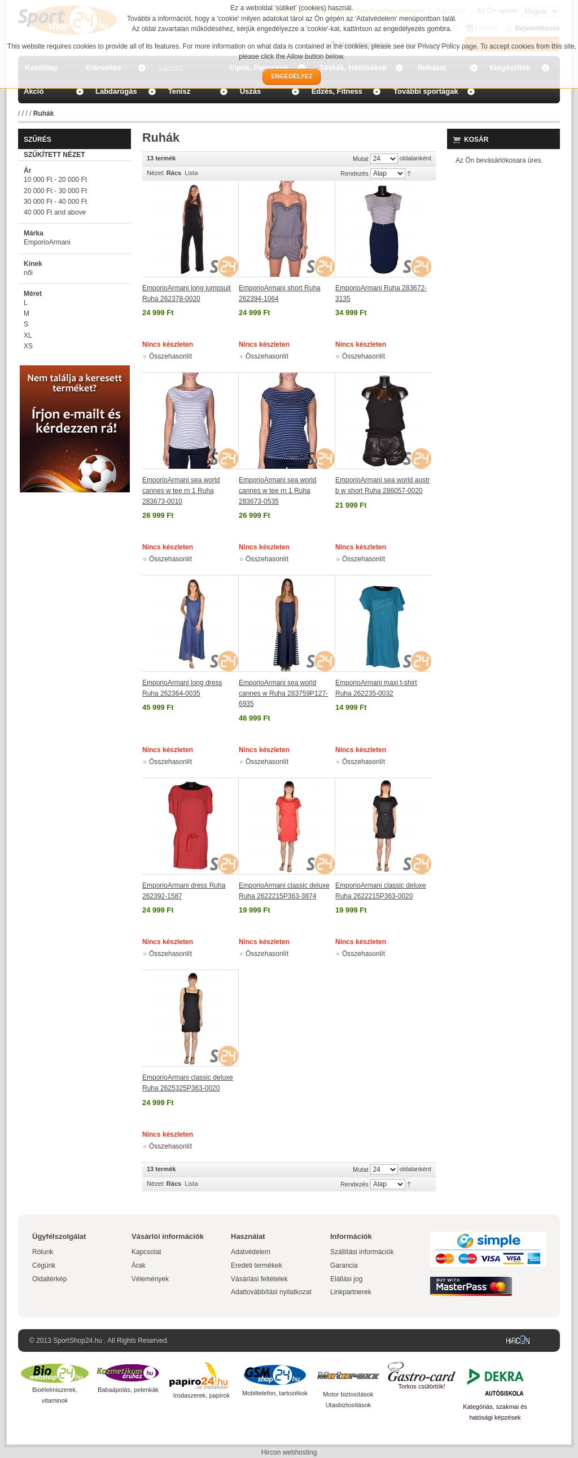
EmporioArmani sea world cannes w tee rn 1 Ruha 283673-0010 (181, 490)
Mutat (361, 158)
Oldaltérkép (49, 1279)
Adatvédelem (250, 1252)
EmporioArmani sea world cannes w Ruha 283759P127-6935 (283, 693)
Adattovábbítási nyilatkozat (271, 1292)
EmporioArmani (47, 242)
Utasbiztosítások (348, 1405)
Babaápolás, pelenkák (128, 1389)
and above (55, 212)
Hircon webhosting (289, 1452)
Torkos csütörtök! (421, 1386)
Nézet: (156, 172)
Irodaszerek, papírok (201, 1395)
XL (28, 335)
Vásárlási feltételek (259, 1279)
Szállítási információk (362, 1252)
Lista (191, 172)
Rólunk (42, 1252)
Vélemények (150, 1279)
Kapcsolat (146, 1252)
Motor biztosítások (348, 1394)
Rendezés (354, 173)
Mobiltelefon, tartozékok (275, 1393)
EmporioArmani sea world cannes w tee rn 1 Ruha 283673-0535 (277, 490)
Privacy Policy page (447, 46)
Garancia (344, 1265)
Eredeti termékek (256, 1265)
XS (28, 346)
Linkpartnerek (350, 1292)
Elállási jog (346, 1279)
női (28, 273)
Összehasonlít (170, 356)
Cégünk (43, 1265)
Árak (139, 1265)
